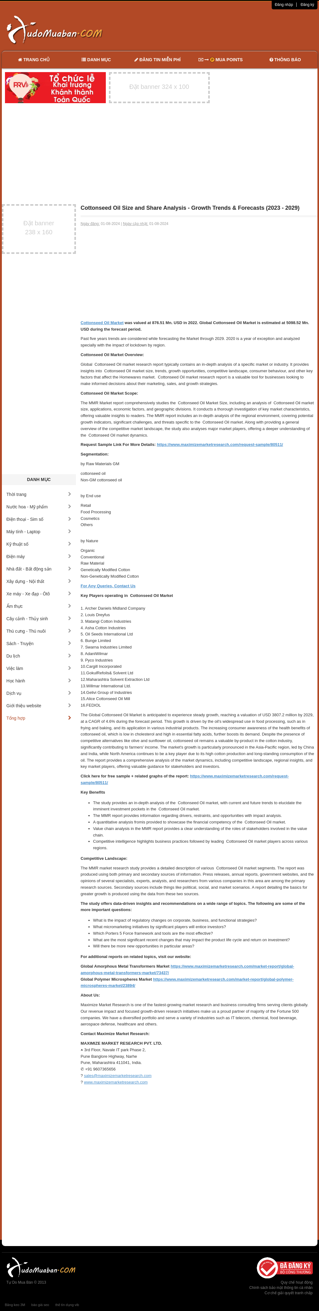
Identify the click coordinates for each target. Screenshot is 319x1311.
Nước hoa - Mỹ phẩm (39, 506)
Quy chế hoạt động (296, 1282)
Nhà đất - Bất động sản (39, 568)
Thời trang (39, 494)
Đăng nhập (284, 4)
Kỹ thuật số (39, 544)
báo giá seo (40, 1305)
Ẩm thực (39, 606)
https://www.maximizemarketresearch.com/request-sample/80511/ (220, 444)
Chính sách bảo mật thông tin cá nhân (280, 1288)
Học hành (39, 680)
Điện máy (39, 556)
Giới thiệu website (39, 705)
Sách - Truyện (39, 643)
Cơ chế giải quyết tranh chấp (288, 1293)
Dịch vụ (39, 693)
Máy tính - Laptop (39, 531)
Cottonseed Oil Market (102, 322)
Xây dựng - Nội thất (39, 581)
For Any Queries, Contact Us (108, 586)
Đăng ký (307, 4)
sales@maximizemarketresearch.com (118, 1075)
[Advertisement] (225, 29)
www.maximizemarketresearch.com (116, 1082)
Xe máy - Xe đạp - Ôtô (39, 593)
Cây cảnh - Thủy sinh (39, 618)
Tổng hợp (39, 718)
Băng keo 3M (15, 1305)
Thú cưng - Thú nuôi (39, 631)
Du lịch (39, 655)
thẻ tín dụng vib (67, 1305)
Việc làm (39, 668)
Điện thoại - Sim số (39, 519)
